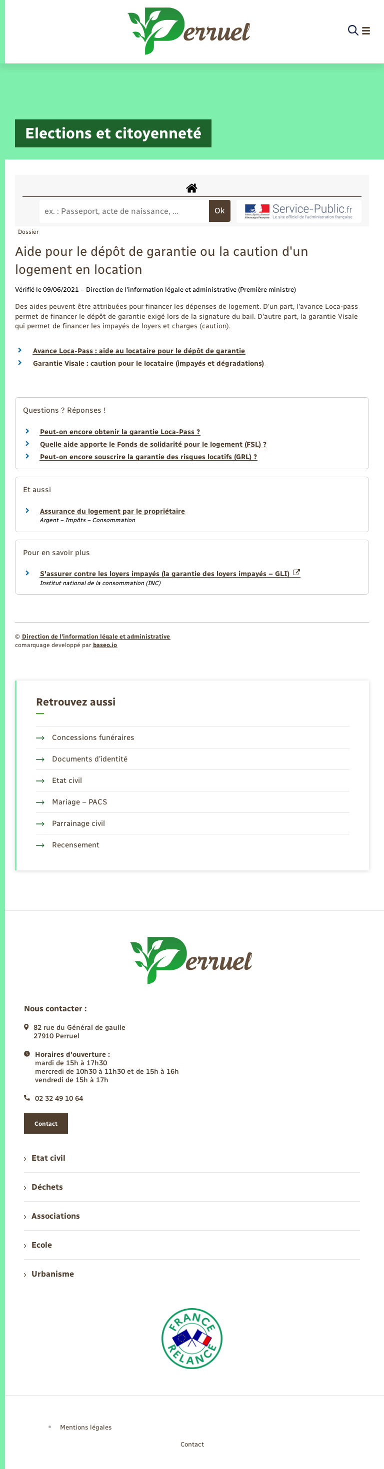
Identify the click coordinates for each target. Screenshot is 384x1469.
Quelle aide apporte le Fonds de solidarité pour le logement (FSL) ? (153, 444)
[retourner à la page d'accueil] (190, 31)
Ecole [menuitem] (38, 1245)
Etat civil (59, 780)
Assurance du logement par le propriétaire (112, 511)
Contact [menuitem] (192, 1444)
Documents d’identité (82, 758)
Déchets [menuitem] (43, 1187)
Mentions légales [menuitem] (86, 1427)
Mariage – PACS (71, 801)
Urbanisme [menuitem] (49, 1274)
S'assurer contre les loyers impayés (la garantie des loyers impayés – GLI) (170, 574)
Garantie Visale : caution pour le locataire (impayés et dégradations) (148, 363)
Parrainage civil (70, 823)
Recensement (68, 844)
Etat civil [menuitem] (45, 1158)
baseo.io (105, 645)
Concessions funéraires (85, 737)
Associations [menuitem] (52, 1216)
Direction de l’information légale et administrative (96, 636)
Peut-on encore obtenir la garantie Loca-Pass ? (120, 432)
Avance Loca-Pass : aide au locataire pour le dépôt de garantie (139, 351)
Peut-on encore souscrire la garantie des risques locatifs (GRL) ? (148, 457)
